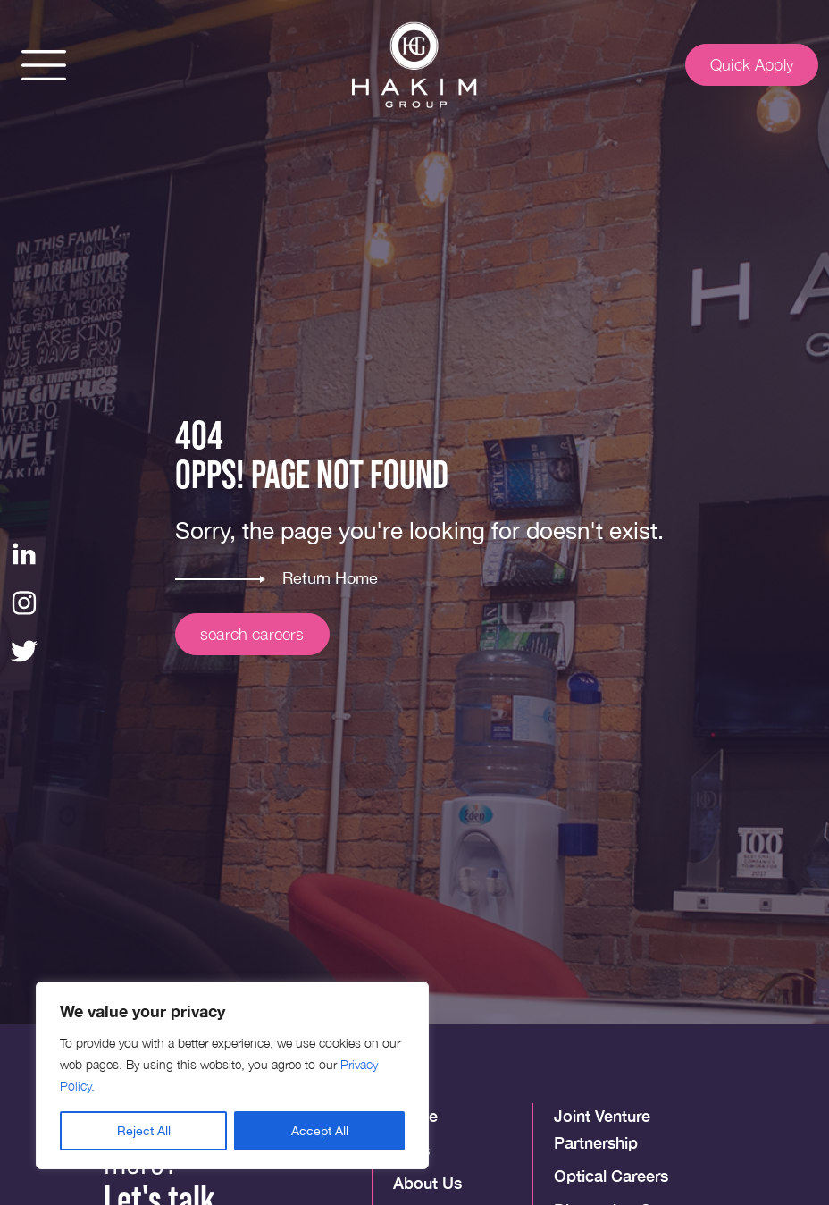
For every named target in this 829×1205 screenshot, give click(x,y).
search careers (252, 634)
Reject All (144, 1131)
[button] (44, 65)
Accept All (319, 1131)
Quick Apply (751, 64)
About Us (427, 1182)
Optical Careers (611, 1175)
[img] (414, 65)
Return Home (330, 578)
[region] (232, 1075)
